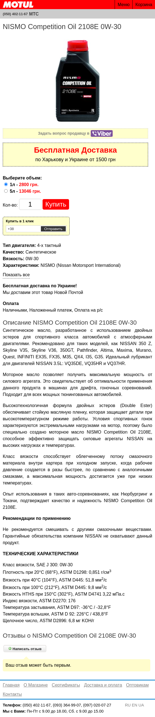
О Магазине (35, 685)
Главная (11, 685)
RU (128, 705)
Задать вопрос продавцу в (75, 133)
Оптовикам (137, 685)
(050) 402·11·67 (15, 14)
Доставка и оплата (103, 685)
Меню (124, 4)
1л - (24, 184)
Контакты (12, 694)
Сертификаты (66, 685)
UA (141, 705)
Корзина (143, 4)
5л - (25, 191)
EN (134, 705)
